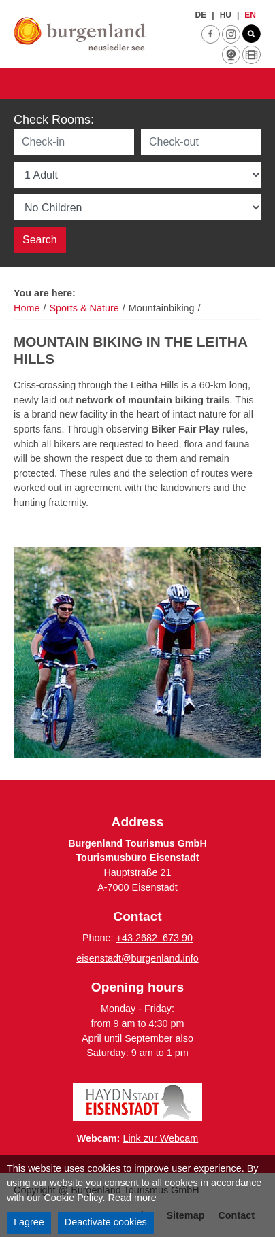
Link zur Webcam (160, 1138)
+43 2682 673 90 (154, 937)
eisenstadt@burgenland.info (137, 958)
